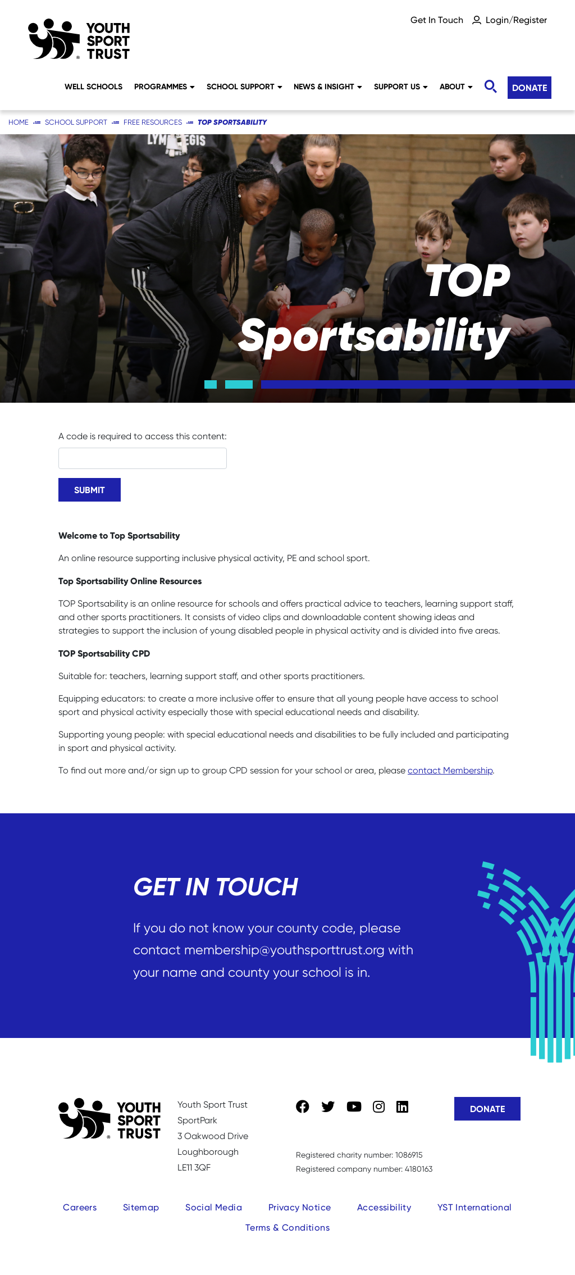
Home (18, 122)
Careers (80, 1207)
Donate (529, 87)
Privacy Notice (299, 1207)
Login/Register (516, 20)
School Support (244, 86)
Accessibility (384, 1207)
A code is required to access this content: (142, 436)
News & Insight (328, 86)
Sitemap (141, 1207)
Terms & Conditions (287, 1227)
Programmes (164, 86)
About (456, 86)
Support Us (401, 86)
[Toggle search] (490, 86)
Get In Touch (436, 20)
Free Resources (153, 122)
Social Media (213, 1207)
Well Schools (93, 86)
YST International (474, 1207)
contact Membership (450, 770)
